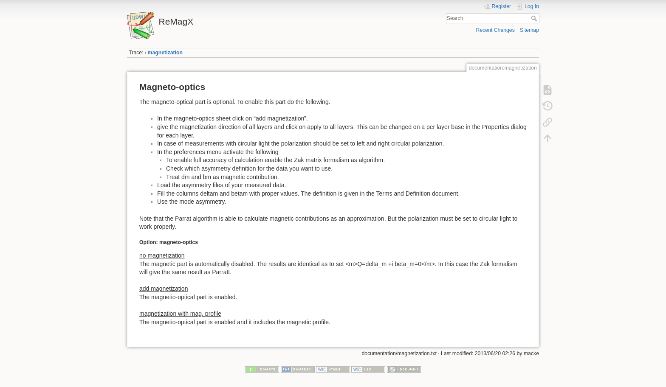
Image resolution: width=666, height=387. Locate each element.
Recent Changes (495, 30)
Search (535, 18)
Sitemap (529, 30)
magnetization (165, 53)
